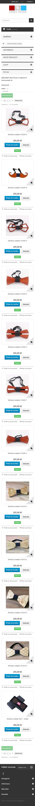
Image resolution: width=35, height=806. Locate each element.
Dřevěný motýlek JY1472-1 (17, 506)
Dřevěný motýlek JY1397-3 (17, 241)
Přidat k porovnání (26, 156)
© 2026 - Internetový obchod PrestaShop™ (13, 801)
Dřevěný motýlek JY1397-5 (17, 134)
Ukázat (3, 88)
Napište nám (15, 1)
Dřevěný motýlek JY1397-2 (17, 294)
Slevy (5, 65)
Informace (8, 50)
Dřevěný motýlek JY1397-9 (17, 188)
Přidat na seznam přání (10, 156)
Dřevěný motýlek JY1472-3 (17, 613)
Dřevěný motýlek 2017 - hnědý (17, 719)
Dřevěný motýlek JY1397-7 (17, 400)
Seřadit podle (5, 85)
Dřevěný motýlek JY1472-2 (17, 559)
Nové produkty (10, 57)
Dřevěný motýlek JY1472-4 (17, 666)
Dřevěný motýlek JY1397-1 (17, 453)
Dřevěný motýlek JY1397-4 (17, 347)
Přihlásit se (30, 1)
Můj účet (5, 789)
